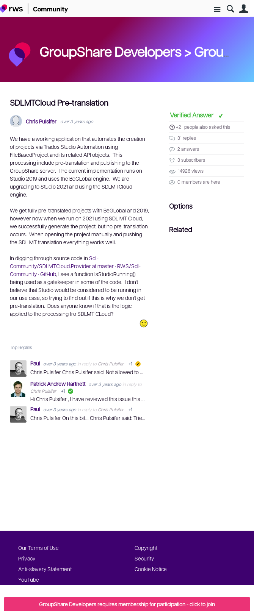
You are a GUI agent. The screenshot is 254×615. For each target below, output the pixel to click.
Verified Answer (192, 115)
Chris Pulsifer (41, 121)
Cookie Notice (151, 568)
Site (217, 9)
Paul (35, 363)
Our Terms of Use (38, 547)
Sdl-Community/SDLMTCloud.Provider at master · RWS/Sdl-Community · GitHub (75, 265)
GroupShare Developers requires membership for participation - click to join (127, 604)
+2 (178, 127)
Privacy (26, 558)
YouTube (28, 579)
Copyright (146, 547)
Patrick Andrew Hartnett (58, 383)
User (243, 9)
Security (144, 558)
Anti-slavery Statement (45, 568)
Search (230, 9)
